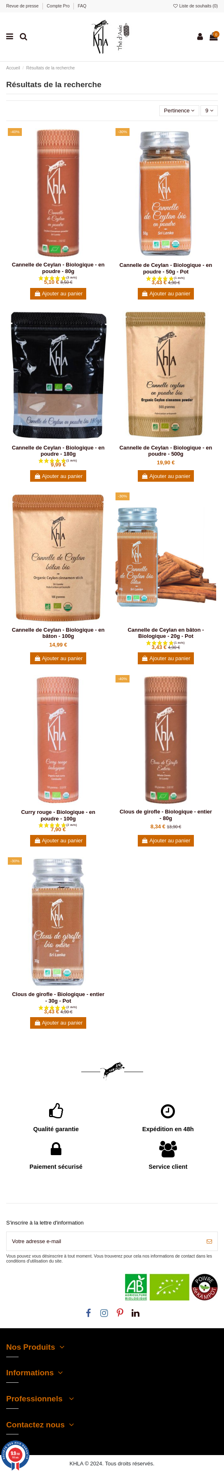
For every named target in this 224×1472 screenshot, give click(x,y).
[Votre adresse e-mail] (104, 1241)
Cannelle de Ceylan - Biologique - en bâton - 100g (58, 633)
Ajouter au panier (58, 293)
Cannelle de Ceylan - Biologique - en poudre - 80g (58, 268)
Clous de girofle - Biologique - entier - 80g (166, 815)
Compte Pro (59, 6)
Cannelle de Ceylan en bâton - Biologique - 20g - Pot (165, 633)
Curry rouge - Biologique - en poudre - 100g (58, 815)
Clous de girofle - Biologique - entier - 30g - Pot (58, 997)
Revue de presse (23, 6)
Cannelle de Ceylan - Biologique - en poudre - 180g (58, 451)
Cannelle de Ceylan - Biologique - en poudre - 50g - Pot (166, 268)
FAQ (82, 6)
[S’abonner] (209, 1241)
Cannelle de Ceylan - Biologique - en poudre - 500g (166, 451)
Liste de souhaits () (195, 6)
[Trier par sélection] (179, 111)
